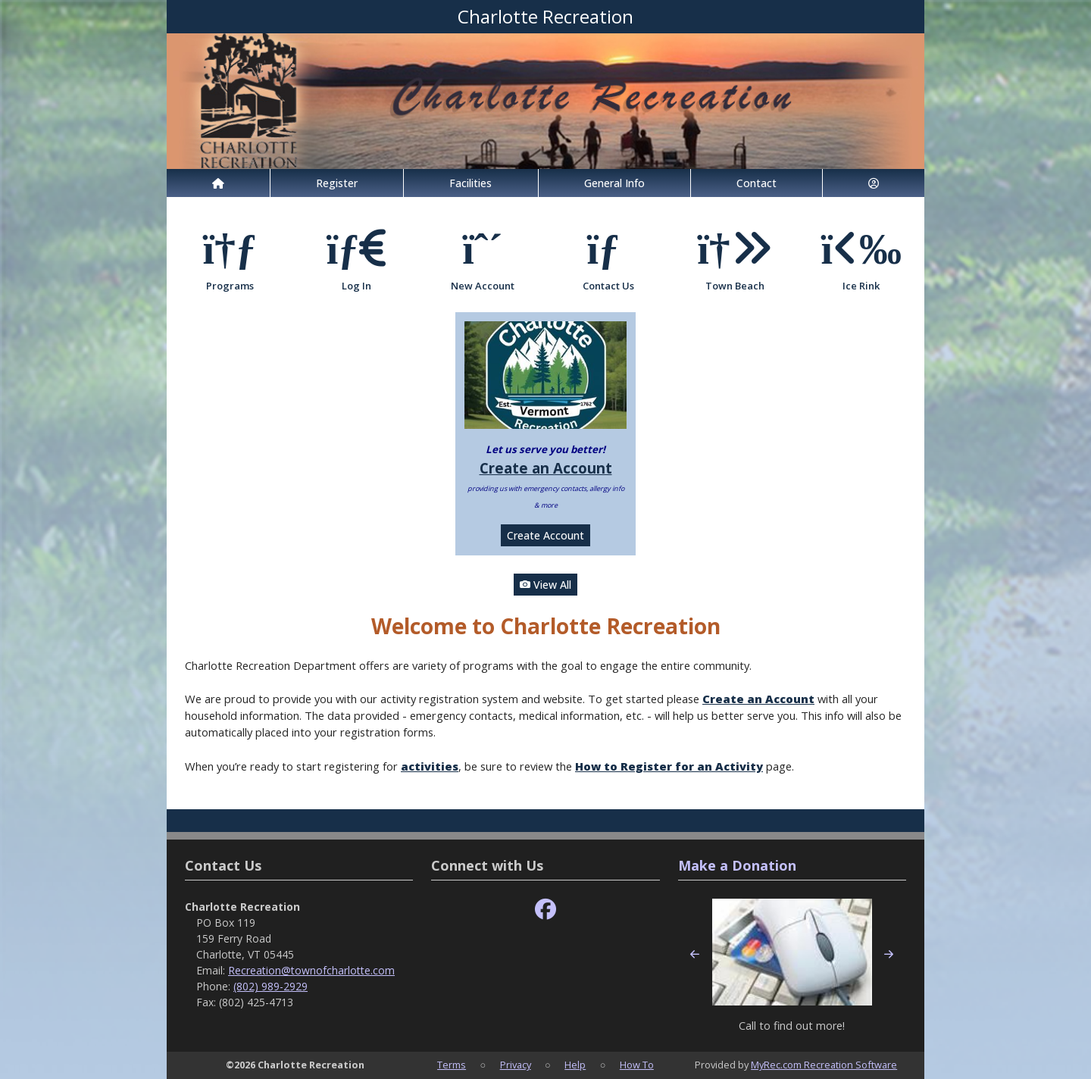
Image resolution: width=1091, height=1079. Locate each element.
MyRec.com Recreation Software (824, 1064)
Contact (756, 183)
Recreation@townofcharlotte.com (311, 970)
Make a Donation (737, 865)
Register (337, 183)
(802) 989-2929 (270, 986)
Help (575, 1064)
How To (637, 1064)
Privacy (515, 1064)
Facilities (470, 183)
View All (545, 584)
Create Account (545, 535)
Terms (451, 1064)
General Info (614, 183)
